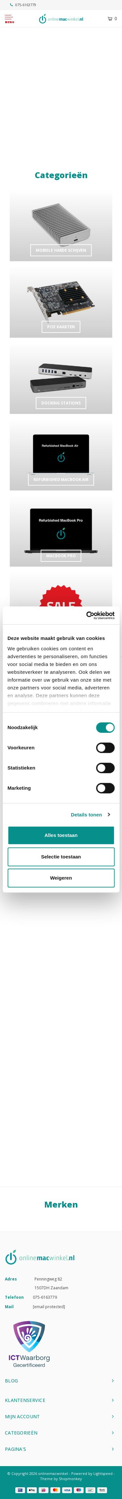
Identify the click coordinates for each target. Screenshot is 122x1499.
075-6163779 (23, 4)
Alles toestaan (61, 835)
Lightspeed (103, 1473)
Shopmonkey (70, 1478)
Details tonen (86, 814)
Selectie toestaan (61, 856)
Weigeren (61, 878)
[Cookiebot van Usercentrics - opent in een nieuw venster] (87, 615)
